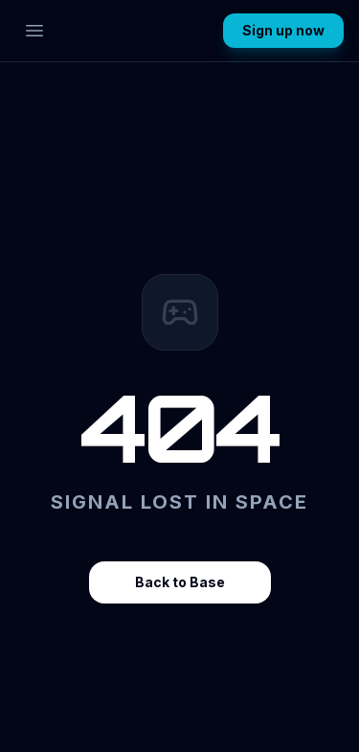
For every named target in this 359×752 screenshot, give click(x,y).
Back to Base (180, 582)
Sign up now (283, 30)
